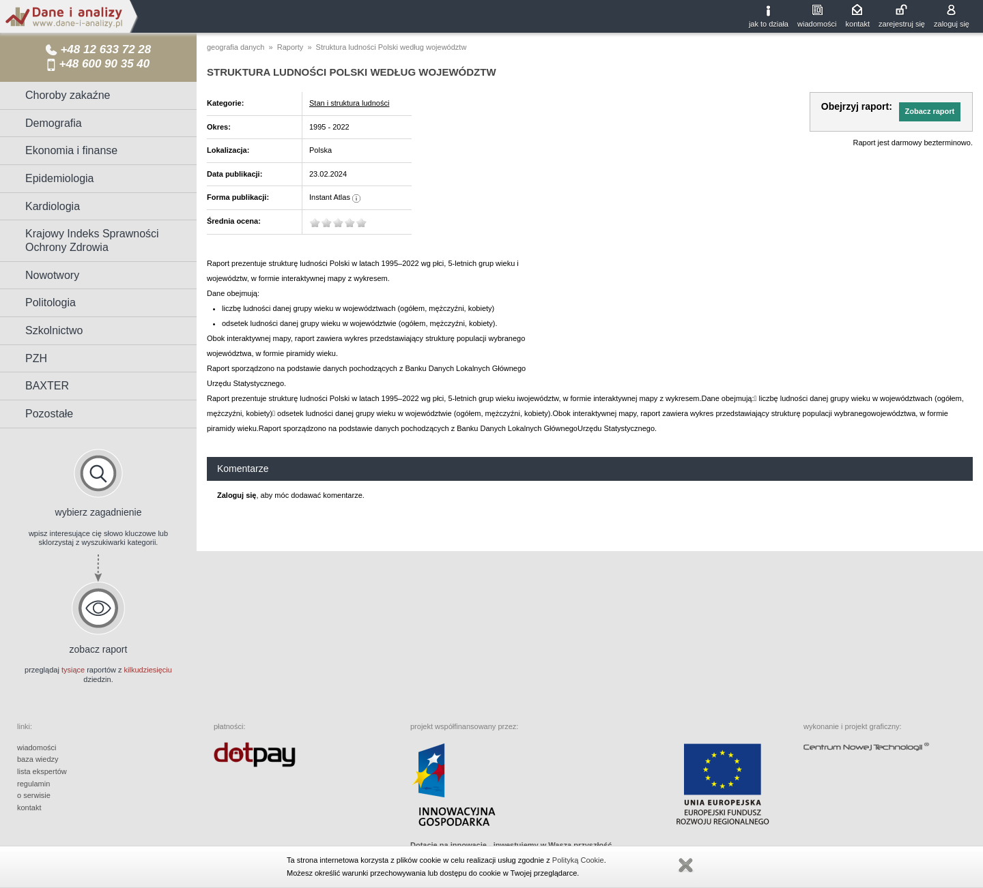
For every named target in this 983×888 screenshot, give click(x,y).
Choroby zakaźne (68, 95)
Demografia (53, 123)
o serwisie (34, 795)
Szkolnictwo (54, 330)
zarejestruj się (902, 24)
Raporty (290, 47)
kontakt (858, 24)
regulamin (33, 784)
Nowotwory (52, 275)
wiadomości (816, 24)
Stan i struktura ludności (349, 103)
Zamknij (685, 865)
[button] (929, 111)
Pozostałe (49, 413)
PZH (36, 358)
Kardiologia (52, 206)
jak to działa (768, 24)
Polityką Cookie (578, 860)
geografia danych (235, 47)
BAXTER (47, 385)
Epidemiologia (59, 178)
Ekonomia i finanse (71, 150)
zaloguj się (951, 24)
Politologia (50, 302)
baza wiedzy (38, 759)
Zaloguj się (236, 495)
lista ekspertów (42, 771)
